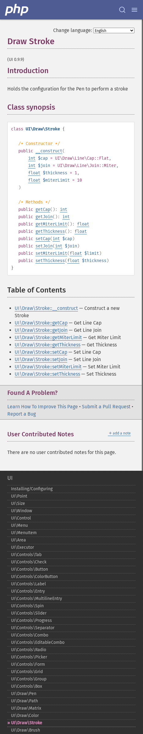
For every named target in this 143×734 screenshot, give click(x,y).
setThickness (50, 260)
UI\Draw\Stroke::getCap (41, 323)
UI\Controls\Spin (27, 605)
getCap (42, 209)
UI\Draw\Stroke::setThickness (47, 374)
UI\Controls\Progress (31, 620)
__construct (48, 151)
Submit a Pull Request (106, 407)
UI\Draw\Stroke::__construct (46, 308)
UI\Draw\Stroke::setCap (41, 352)
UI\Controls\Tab (26, 554)
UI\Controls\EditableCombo (37, 642)
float (34, 173)
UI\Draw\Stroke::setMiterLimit (48, 367)
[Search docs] (122, 10)
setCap (42, 238)
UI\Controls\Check (28, 562)
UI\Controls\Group (28, 679)
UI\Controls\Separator (32, 627)
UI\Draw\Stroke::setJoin (41, 359)
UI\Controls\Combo (29, 635)
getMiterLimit (51, 224)
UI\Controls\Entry (28, 591)
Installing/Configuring (32, 488)
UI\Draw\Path (24, 701)
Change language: (72, 30)
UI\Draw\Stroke (26, 722)
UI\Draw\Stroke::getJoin (41, 330)
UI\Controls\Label (28, 584)
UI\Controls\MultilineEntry (36, 598)
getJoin (44, 216)
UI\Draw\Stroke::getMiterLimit (48, 337)
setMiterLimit (51, 253)
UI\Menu (19, 525)
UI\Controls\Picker (29, 657)
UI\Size (18, 503)
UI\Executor (22, 547)
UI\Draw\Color (25, 715)
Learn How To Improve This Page (42, 407)
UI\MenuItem (24, 532)
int (31, 158)
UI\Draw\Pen (23, 693)
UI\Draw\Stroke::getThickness (47, 345)
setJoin (44, 246)
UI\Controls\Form (28, 664)
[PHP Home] (17, 10)
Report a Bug (21, 414)
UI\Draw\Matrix (26, 708)
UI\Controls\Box (26, 686)
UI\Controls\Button (29, 569)
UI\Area (18, 540)
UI (10, 478)
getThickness (50, 231)
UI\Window (21, 510)
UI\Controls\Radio (28, 649)
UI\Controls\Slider (28, 613)
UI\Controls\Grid (27, 671)
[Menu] (134, 10)
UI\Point (19, 496)
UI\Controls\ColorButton (34, 576)
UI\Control (21, 518)
